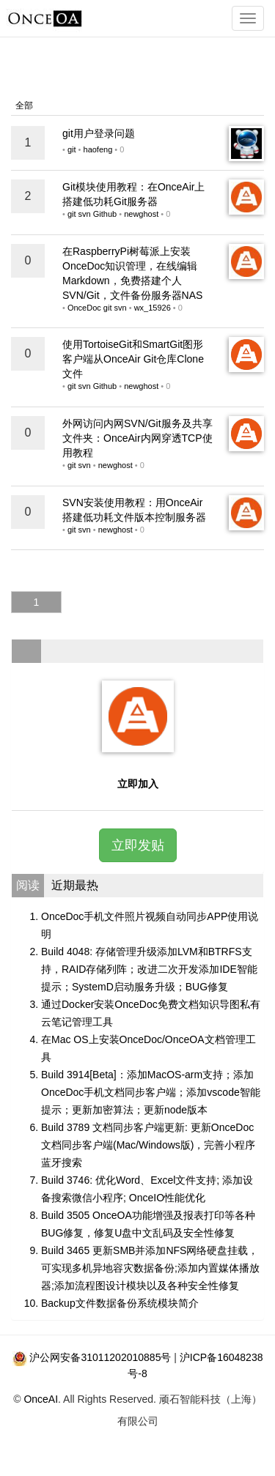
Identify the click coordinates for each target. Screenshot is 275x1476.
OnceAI (40, 1399)
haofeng (98, 149)
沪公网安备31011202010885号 (100, 1357)
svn (84, 213)
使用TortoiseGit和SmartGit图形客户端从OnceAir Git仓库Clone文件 (133, 358)
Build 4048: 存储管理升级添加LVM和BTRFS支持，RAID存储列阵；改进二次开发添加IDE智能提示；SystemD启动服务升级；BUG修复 (149, 969)
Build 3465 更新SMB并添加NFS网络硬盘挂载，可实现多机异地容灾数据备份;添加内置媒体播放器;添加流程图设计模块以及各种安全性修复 (150, 1268)
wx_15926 (152, 307)
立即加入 (137, 784)
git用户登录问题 (98, 133)
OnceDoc (84, 307)
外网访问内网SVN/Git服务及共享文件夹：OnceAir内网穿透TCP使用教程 (137, 438)
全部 (24, 105)
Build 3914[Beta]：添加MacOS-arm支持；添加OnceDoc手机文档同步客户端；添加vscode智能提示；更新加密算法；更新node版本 (150, 1092)
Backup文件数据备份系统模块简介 (120, 1303)
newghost (141, 213)
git (71, 149)
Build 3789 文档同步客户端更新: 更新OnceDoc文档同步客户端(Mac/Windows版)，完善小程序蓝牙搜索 (148, 1144)
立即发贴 (137, 845)
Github (105, 213)
